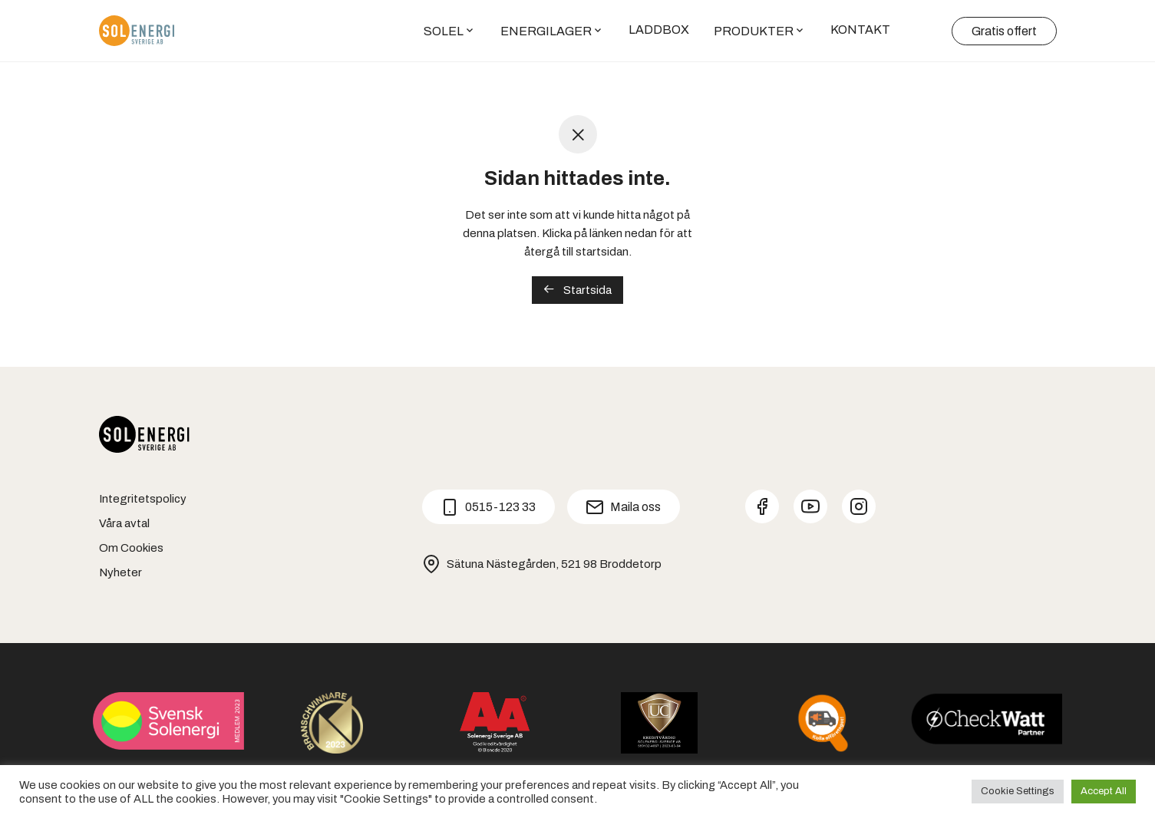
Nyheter (120, 572)
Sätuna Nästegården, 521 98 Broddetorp (542, 564)
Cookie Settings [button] (1017, 791)
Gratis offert (1004, 31)
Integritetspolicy (142, 499)
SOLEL (444, 31)
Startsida (577, 289)
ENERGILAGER (546, 31)
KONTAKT (860, 30)
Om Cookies (131, 548)
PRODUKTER (754, 31)
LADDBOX (659, 30)
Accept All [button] (1104, 791)
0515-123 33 (488, 507)
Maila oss (623, 507)
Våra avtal (124, 523)
